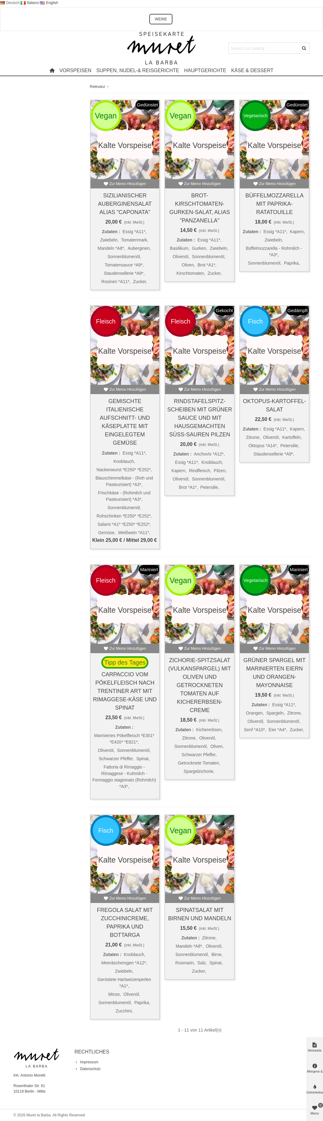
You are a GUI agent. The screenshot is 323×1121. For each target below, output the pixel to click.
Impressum (86, 1062)
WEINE (161, 19)
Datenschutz (88, 1069)
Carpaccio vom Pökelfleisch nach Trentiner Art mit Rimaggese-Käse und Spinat (125, 691)
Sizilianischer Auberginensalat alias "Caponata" (125, 203)
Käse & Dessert (252, 70)
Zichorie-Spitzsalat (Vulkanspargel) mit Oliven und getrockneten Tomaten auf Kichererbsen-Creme (199, 685)
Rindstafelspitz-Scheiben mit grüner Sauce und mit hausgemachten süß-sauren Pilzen (199, 418)
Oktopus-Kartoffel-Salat (274, 405)
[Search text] (264, 48)
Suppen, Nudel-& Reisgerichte (137, 70)
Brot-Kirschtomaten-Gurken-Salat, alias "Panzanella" (199, 208)
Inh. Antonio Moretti (29, 1075)
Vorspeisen (75, 70)
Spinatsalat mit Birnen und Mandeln (199, 914)
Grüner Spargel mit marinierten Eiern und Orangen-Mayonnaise (274, 672)
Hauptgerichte (205, 70)
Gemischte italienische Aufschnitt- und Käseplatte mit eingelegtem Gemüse (125, 422)
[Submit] (304, 48)
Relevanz (100, 86)
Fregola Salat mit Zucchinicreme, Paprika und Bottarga (125, 922)
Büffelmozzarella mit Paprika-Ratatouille (274, 203)
